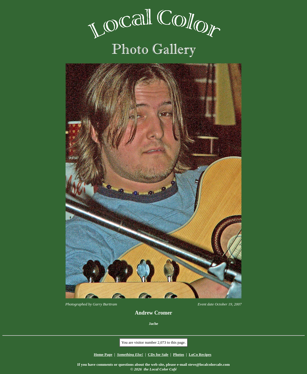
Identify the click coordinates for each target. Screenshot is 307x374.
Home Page (103, 354)
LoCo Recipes (200, 354)
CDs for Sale (158, 354)
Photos (178, 354)
